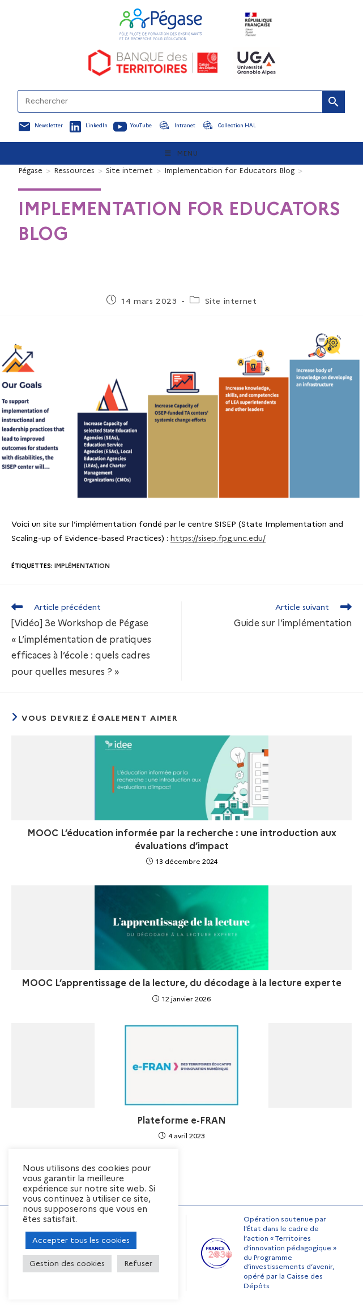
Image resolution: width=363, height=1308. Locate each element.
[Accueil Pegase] (160, 24)
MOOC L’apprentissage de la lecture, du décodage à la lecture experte (181, 983)
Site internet (231, 301)
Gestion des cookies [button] (67, 1263)
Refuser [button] (138, 1263)
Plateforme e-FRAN (181, 1120)
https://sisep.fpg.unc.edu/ (218, 538)
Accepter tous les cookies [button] (81, 1240)
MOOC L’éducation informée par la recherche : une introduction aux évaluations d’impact (181, 839)
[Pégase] (30, 170)
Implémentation (82, 566)
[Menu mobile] (181, 153)
